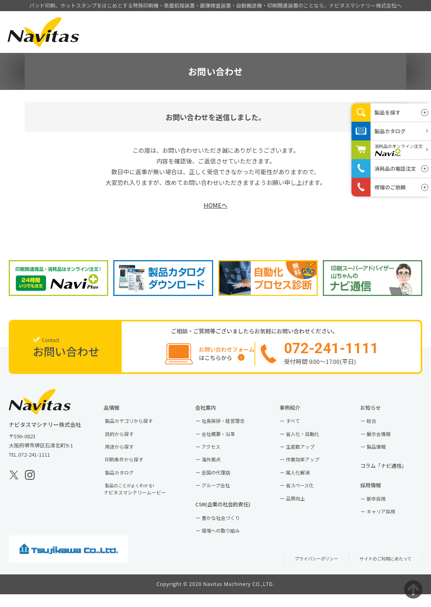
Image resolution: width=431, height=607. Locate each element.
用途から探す (125, 454)
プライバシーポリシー (303, 571)
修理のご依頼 (390, 187)
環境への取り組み (227, 543)
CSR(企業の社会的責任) (233, 515)
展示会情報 (385, 441)
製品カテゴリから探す (136, 428)
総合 (377, 428)
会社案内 (282, 43)
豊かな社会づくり (227, 529)
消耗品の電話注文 (395, 168)
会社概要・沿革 (225, 441)
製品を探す (387, 112)
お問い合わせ (379, 42)
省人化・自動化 (309, 441)
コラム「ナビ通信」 (393, 475)
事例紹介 (237, 43)
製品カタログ (125, 481)
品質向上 (301, 508)
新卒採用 (382, 510)
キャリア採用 (387, 523)
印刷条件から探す (130, 468)
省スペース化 (306, 495)
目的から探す (125, 441)
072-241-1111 (34, 459)
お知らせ (379, 413)
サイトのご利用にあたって (381, 571)
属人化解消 (304, 481)
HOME (144, 43)
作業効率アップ (309, 468)
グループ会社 (222, 495)
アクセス (217, 454)
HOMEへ (215, 205)
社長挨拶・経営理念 (230, 428)
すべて (298, 428)
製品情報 (191, 43)
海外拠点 (217, 468)
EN (408, 23)
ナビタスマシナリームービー (142, 499)
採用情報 (328, 43)
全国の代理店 (222, 481)
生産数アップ (306, 454)
